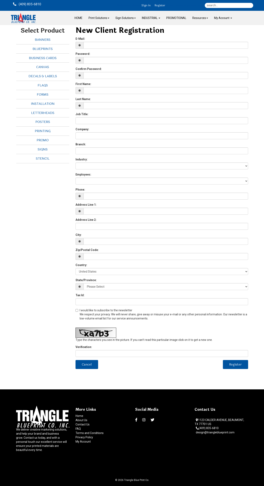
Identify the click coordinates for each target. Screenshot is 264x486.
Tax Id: (80, 295)
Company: (82, 129)
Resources (200, 18)
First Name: (83, 84)
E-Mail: (80, 38)
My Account (83, 441)
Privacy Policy (84, 437)
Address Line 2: (86, 219)
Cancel (87, 364)
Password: (83, 53)
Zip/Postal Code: (87, 250)
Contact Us (83, 424)
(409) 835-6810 (207, 428)
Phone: (80, 189)
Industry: (82, 159)
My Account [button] (223, 18)
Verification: (84, 347)
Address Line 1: (86, 204)
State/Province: (86, 280)
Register (159, 5)
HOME (78, 18)
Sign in (146, 5)
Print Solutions (99, 18)
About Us (81, 420)
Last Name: (83, 99)
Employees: (83, 174)
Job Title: (82, 114)
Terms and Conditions (90, 433)
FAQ (78, 428)
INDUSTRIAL (151, 18)
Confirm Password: (89, 69)
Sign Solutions (125, 18)
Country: (81, 265)
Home (79, 416)
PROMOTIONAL (176, 18)
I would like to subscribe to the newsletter (162, 314)
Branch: (81, 144)
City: (79, 234)
